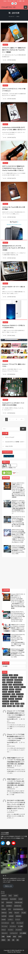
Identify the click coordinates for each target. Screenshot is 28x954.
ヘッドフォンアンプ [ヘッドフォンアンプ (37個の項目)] (14, 701)
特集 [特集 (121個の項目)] (14, 706)
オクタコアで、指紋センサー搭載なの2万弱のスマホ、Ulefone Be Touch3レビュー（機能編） (14, 50)
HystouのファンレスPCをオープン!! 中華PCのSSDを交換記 (13, 404)
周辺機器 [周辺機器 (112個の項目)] (17, 703)
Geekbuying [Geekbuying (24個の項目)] (17, 682)
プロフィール (8, 886)
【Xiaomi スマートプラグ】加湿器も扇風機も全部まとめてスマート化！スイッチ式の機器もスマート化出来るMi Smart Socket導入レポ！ (16, 715)
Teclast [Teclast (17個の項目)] (16, 687)
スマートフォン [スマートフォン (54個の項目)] (5, 696)
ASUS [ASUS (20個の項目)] (10, 675)
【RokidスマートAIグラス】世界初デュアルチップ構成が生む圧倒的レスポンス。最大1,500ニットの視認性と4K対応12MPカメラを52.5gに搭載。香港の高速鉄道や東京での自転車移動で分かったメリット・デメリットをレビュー (18, 507)
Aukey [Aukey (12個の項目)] (15, 675)
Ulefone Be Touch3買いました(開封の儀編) (13, 208)
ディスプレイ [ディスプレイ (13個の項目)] (11, 698)
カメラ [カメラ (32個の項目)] (13, 694)
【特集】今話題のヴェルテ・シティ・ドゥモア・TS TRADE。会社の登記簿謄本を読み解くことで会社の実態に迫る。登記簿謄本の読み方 (15, 762)
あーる (5, 60)
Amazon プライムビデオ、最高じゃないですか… (13, 365)
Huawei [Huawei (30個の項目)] (5, 684)
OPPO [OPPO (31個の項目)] (11, 687)
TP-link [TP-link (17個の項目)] (23, 687)
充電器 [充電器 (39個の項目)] (12, 703)
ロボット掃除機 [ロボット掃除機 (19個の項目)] (6, 703)
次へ (22, 419)
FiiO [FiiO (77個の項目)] (4, 682)
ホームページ (11, 16)
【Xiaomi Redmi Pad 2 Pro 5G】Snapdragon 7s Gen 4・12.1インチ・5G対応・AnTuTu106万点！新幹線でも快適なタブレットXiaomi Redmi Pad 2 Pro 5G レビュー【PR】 (18, 616)
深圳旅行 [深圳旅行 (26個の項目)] (9, 706)
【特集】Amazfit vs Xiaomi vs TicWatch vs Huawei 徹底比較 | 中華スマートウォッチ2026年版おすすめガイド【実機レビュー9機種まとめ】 (18, 627)
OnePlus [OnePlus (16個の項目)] (5, 687)
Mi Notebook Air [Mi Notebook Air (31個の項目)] (18, 684)
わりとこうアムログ (9, 437)
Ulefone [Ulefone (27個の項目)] (5, 689)
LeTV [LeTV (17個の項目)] (10, 684)
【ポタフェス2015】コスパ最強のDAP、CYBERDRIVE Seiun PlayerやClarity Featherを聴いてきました (13, 168)
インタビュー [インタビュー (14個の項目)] (11, 691)
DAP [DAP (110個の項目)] (4, 679)
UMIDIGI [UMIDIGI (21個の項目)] (11, 689)
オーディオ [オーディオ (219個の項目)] (17, 691)
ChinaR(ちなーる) (8, 7)
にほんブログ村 (9, 446)
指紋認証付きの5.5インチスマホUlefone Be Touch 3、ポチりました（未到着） (13, 248)
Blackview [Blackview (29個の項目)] (14, 677)
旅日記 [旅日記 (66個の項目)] (4, 706)
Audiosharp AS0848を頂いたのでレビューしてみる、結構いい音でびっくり (14, 128)
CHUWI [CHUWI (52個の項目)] (20, 677)
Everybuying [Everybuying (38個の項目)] (18, 679)
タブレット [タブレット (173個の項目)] (5, 698)
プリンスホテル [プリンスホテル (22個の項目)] (18, 698)
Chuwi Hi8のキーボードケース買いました (13, 287)
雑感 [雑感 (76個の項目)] (22, 706)
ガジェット (5, 44)
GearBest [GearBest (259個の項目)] (9, 682)
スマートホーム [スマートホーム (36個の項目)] (13, 696)
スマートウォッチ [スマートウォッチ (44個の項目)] (20, 694)
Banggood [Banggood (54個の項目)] (6, 677)
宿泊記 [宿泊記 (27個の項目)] (22, 703)
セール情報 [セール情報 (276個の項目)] (20, 696)
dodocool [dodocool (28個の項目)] (10, 679)
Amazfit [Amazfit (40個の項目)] (5, 675)
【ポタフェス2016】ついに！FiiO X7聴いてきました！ (13, 89)
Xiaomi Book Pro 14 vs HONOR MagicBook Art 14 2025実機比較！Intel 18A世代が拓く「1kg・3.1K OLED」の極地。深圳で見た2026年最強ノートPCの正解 (18, 521)
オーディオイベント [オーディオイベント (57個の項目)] (6, 694)
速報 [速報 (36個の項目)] (18, 706)
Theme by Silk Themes (14, 952)
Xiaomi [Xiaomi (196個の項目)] (5, 691)
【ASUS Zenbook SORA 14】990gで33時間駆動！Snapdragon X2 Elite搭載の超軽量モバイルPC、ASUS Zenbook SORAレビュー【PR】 (18, 549)
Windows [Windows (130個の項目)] (18, 689)
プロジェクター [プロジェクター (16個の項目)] (6, 701)
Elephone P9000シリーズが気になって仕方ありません (13, 326)
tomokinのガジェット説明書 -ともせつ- (14, 441)
